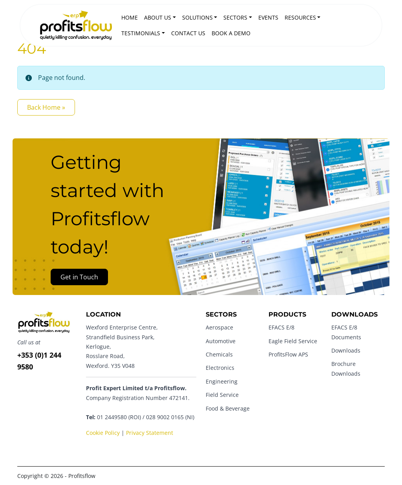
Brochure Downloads (345, 368)
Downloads (345, 350)
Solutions (197, 17)
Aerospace (219, 327)
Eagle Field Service (293, 341)
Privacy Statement (149, 432)
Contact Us (188, 33)
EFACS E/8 (281, 327)
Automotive (221, 341)
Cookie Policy (103, 432)
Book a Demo (231, 33)
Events (268, 17)
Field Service (222, 394)
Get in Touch (79, 277)
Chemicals (219, 354)
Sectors (235, 17)
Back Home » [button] (46, 107)
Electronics (220, 367)
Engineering (222, 381)
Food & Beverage (228, 408)
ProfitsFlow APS (288, 354)
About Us (157, 17)
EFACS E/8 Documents (346, 332)
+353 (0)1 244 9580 (39, 360)
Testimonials (140, 33)
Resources (300, 17)
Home (129, 17)
